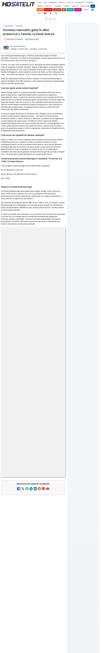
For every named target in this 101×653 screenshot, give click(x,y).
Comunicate (53, 2)
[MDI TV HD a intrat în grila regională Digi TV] (83, 79)
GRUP (39, 13)
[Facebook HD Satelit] (92, 9)
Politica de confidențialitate (83, 349)
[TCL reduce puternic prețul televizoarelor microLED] (56, 360)
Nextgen (70, 9)
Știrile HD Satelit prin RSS (83, 293)
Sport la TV (48, 6)
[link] (33, 360)
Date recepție (80, 2)
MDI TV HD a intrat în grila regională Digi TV (82, 68)
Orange (40, 9)
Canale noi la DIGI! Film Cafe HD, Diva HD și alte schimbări (28, 478)
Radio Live (75, 6)
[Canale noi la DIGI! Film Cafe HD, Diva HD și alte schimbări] (56, 483)
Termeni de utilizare (83, 343)
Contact (86, 9)
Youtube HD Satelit (83, 269)
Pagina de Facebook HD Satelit (83, 249)
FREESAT (79, 312)
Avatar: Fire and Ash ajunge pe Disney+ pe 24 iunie (25, 516)
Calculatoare (84, 6)
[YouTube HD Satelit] (45, 13)
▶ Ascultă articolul (32, 39)
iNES (64, 9)
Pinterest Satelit (83, 286)
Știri (45, 2)
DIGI (93, 6)
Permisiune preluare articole (83, 336)
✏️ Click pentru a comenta (13, 39)
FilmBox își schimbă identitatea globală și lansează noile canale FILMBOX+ (25, 459)
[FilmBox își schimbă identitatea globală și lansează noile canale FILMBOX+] (56, 462)
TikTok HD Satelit (83, 275)
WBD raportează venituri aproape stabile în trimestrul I (26, 497)
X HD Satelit (83, 281)
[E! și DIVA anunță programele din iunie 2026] (56, 423)
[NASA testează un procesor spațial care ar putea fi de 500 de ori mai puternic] (83, 107)
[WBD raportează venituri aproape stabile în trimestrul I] (56, 502)
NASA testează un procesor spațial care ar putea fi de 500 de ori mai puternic (82, 94)
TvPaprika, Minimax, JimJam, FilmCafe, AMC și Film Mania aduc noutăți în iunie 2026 (26, 439)
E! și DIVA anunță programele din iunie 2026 (26, 418)
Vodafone (48, 9)
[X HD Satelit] (55, 13)
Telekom (78, 9)
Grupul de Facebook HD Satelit (83, 257)
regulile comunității (33, 292)
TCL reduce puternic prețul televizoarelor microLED (23, 356)
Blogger (66, 560)
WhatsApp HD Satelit (83, 264)
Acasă (39, 2)
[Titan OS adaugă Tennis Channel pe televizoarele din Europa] (83, 55)
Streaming (89, 2)
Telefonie (58, 6)
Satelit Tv (70, 2)
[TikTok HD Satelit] (50, 13)
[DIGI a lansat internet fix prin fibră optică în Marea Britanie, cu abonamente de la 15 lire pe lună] (56, 379)
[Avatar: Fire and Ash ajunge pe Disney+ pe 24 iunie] (56, 521)
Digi (72, 312)
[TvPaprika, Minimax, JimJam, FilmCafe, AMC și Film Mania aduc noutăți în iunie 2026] (56, 442)
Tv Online (66, 6)
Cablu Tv (61, 2)
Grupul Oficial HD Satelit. (22, 298)
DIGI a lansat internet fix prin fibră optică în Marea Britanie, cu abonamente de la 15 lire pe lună (27, 376)
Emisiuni (40, 6)
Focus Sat (57, 9)
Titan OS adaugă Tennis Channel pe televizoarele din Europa (83, 43)
